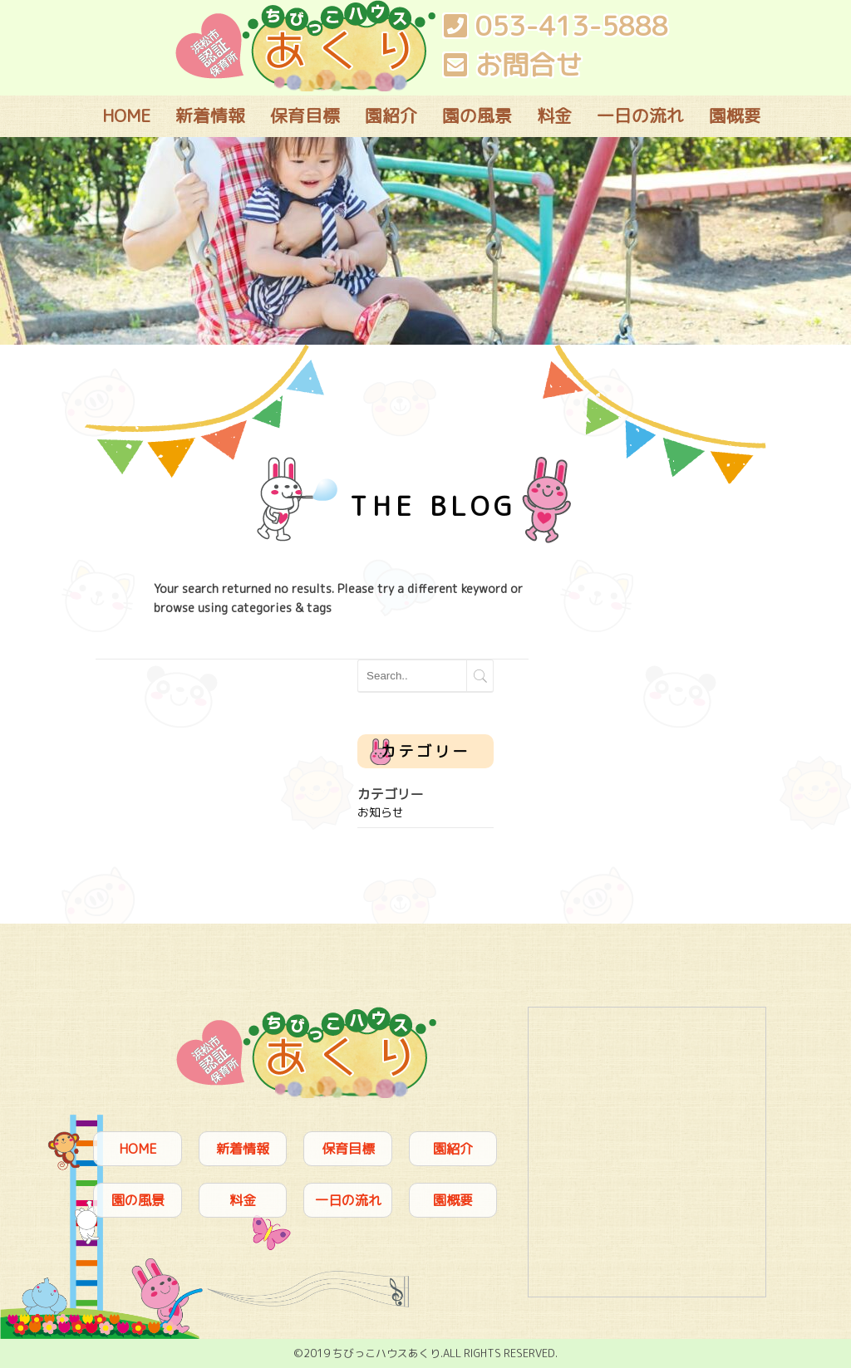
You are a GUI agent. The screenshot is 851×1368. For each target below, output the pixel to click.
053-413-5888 (556, 25)
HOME (126, 116)
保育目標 (305, 116)
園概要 (735, 116)
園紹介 (391, 116)
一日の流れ (640, 116)
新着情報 (210, 116)
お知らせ (380, 812)
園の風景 (477, 116)
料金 (554, 116)
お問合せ (513, 65)
